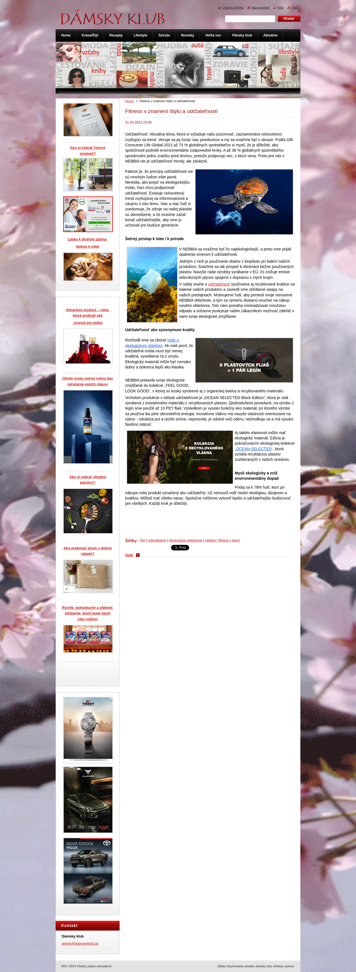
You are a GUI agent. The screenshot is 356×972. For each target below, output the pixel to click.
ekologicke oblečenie (185, 540)
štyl (142, 540)
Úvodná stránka (233, 7)
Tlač (294, 7)
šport (235, 540)
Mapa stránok (260, 7)
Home (129, 101)
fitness (224, 540)
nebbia (210, 540)
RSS (281, 7)
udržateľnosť (219, 284)
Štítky (131, 540)
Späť (129, 555)
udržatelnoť (157, 540)
